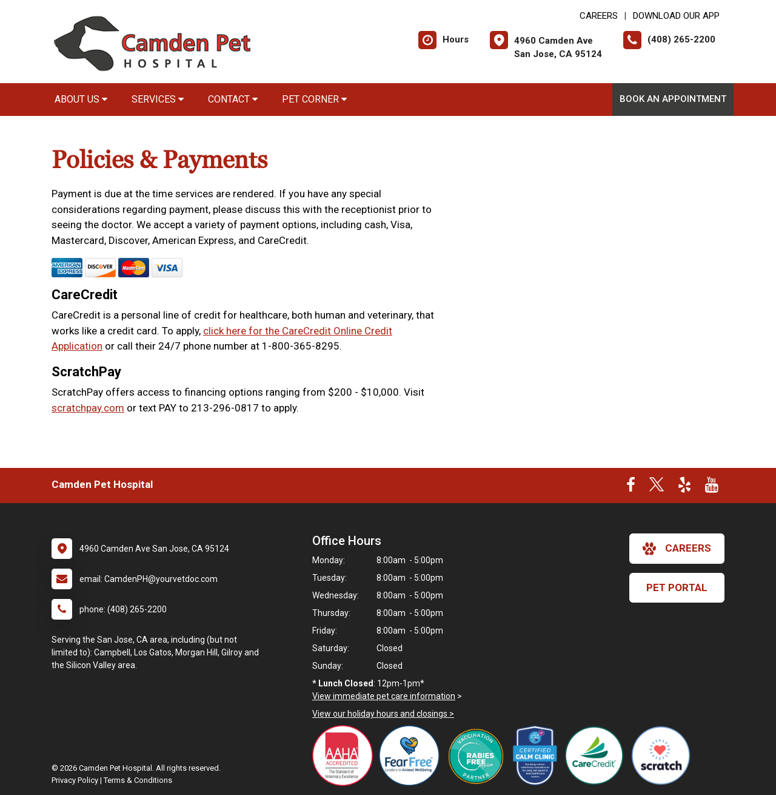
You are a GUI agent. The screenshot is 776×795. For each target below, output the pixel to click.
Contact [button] (233, 99)
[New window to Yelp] (684, 487)
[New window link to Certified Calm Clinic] (538, 755)
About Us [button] (81, 99)
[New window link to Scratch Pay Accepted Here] (663, 755)
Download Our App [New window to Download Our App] (676, 15)
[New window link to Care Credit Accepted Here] (597, 755)
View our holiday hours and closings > (383, 714)
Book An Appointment (673, 98)
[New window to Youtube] (711, 487)
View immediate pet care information (383, 696)
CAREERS (599, 15)
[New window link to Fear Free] (412, 755)
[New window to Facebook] (630, 487)
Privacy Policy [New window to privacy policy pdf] (75, 780)
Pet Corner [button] (314, 99)
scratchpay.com (88, 408)
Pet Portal (676, 587)
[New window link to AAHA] (345, 755)
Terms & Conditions (138, 780)
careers (677, 548)
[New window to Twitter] (656, 487)
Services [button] (158, 99)
